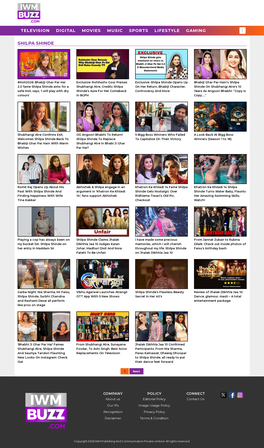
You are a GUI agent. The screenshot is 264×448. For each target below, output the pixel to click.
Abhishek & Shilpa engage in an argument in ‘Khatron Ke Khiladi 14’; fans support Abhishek (100, 191)
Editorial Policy (154, 399)
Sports (138, 30)
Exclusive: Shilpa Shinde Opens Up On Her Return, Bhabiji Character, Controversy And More (161, 86)
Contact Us (195, 399)
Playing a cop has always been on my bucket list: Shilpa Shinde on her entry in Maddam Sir (44, 244)
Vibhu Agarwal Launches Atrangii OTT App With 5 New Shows (101, 294)
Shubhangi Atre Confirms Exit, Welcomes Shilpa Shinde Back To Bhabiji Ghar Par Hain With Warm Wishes (43, 141)
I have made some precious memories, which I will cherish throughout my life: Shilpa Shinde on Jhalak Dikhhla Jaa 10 (160, 246)
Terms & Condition (154, 418)
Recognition (112, 412)
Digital (66, 30)
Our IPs (113, 405)
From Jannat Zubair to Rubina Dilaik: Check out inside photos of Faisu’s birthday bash (220, 244)
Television (35, 30)
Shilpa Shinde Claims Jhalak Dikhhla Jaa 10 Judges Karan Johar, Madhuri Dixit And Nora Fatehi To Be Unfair (99, 246)
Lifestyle (167, 30)
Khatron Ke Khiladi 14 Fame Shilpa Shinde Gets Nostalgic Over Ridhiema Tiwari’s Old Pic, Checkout (161, 193)
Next (136, 371)
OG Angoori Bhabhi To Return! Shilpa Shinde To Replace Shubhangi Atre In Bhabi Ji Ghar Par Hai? (100, 141)
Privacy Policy (154, 412)
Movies (91, 30)
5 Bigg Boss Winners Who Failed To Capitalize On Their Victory (160, 137)
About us (113, 399)
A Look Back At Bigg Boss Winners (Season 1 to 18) (213, 137)
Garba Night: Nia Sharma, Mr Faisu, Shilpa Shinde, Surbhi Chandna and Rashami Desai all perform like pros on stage (44, 298)
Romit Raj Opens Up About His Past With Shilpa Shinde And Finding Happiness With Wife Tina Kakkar (41, 193)
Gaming (196, 30)
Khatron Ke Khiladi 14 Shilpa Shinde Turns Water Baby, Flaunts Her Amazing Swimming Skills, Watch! (220, 193)
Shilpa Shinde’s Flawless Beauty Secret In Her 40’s (159, 294)
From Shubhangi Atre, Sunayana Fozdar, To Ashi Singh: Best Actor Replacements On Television (101, 349)
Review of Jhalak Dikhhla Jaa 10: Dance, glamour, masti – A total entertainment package (218, 296)
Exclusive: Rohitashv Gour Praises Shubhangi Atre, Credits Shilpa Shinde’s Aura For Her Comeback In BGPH (101, 88)
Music (115, 30)
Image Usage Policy (154, 405)
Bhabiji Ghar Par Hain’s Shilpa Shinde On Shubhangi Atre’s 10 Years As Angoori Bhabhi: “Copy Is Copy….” (220, 88)
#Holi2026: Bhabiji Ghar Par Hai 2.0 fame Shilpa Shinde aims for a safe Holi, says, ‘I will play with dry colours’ (43, 88)
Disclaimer (113, 418)
